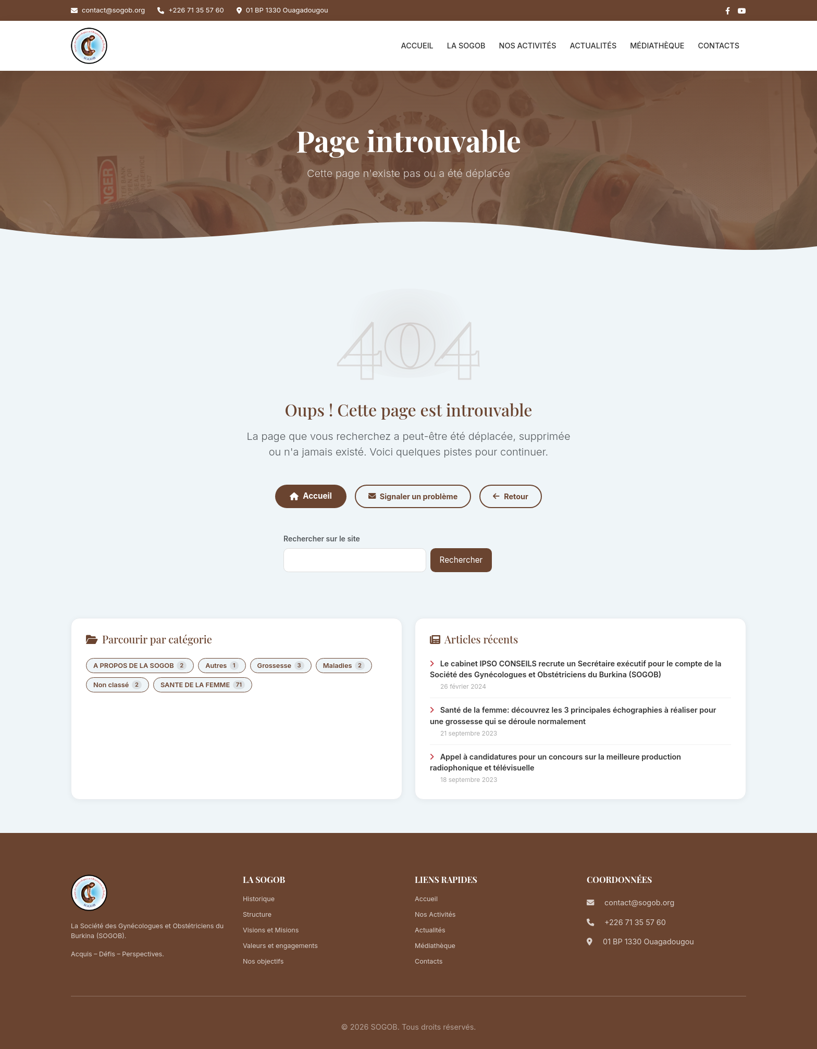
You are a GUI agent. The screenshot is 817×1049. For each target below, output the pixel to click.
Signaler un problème (412, 496)
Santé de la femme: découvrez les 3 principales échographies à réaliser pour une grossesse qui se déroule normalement (573, 715)
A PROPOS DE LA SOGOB (140, 665)
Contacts (718, 45)
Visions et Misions (271, 930)
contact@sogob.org (113, 10)
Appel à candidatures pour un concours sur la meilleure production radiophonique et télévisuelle (555, 762)
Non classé (117, 684)
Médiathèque (657, 45)
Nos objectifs (263, 961)
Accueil (417, 45)
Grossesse (280, 665)
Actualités (593, 45)
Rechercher (461, 560)
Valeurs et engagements (280, 946)
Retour (510, 496)
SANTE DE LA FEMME (202, 684)
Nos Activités (527, 45)
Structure (257, 914)
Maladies (344, 665)
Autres (221, 665)
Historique (259, 899)
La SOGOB (466, 45)
